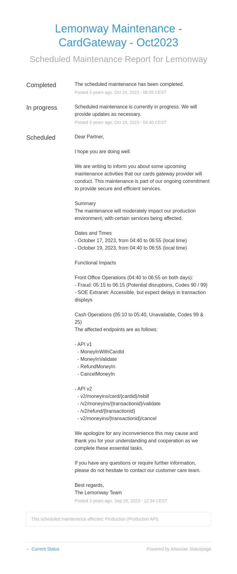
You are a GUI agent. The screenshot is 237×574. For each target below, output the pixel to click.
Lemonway (186, 59)
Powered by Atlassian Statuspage (179, 549)
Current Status (42, 549)
